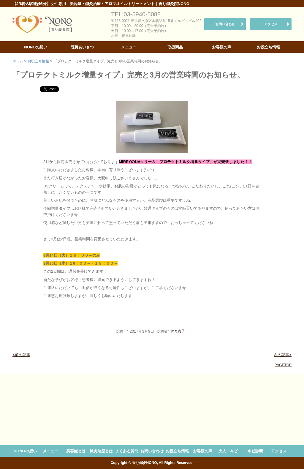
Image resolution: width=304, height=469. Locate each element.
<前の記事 (21, 355)
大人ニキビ (228, 451)
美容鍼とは (76, 451)
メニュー (129, 47)
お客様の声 (221, 47)
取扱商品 (175, 47)
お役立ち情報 (268, 47)
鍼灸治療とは (101, 451)
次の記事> (283, 355)
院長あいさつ (82, 47)
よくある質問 (126, 451)
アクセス (270, 24)
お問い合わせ (225, 24)
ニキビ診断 (253, 451)
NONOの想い (35, 47)
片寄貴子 (178, 331)
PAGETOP (283, 365)
